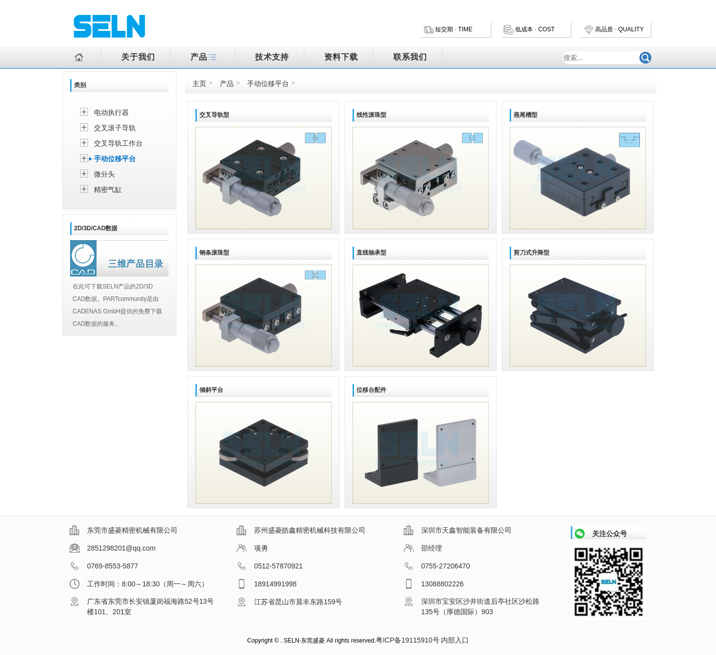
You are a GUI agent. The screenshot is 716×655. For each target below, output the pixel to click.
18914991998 (267, 584)
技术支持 (272, 57)
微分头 (104, 174)
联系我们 (410, 57)
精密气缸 (108, 189)
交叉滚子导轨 (115, 128)
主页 (199, 84)
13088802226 (434, 584)
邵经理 (423, 548)
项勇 (252, 548)
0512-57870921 (270, 566)
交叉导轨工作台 (118, 143)
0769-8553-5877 (104, 566)
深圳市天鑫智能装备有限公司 (458, 530)
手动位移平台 (115, 159)
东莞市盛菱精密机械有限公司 (124, 530)
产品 (205, 58)
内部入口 (455, 640)
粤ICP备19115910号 (408, 640)
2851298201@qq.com (113, 548)
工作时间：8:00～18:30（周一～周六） (139, 584)
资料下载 (341, 57)
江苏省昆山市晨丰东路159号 (289, 602)
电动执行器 (111, 112)
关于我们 (138, 57)
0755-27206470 (437, 566)
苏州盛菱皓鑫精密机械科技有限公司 (301, 530)
